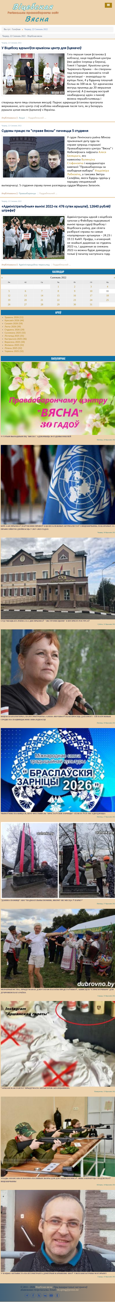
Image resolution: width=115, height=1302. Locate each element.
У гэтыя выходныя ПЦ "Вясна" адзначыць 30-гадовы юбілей (36, 436)
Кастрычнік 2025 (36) (16, 339)
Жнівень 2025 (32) (14, 345)
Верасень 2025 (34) (15, 342)
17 (91, 295)
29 (58, 304)
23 (74, 300)
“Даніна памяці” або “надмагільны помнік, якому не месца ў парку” (42, 900)
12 (9, 295)
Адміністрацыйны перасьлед (34, 265)
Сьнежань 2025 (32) (15, 333)
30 (74, 304)
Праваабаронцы (27, 193)
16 (74, 295)
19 (9, 300)
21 (42, 300)
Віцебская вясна (43, 1287)
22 (58, 300)
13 (25, 295)
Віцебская (32, 6)
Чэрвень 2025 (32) (14, 351)
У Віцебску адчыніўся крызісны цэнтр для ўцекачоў (41, 48)
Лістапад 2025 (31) (14, 336)
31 (91, 304)
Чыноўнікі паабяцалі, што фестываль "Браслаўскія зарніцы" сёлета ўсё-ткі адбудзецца (53, 813)
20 (25, 300)
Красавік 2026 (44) (14, 320)
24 (91, 300)
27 (25, 304)
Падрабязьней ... (37, 118)
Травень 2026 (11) (14, 317)
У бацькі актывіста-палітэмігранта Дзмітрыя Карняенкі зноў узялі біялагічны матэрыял (53, 1273)
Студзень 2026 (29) (14, 330)
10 (91, 291)
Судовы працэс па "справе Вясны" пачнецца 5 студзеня (45, 131)
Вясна (37, 19)
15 (58, 295)
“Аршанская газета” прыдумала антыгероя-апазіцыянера (35, 1088)
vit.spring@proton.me (68, 1289)
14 (42, 295)
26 (9, 304)
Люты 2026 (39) (13, 326)
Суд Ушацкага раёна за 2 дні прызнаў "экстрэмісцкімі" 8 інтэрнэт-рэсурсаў (45, 621)
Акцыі (22, 118)
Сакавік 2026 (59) (14, 323)
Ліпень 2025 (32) (13, 348)
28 (42, 304)
